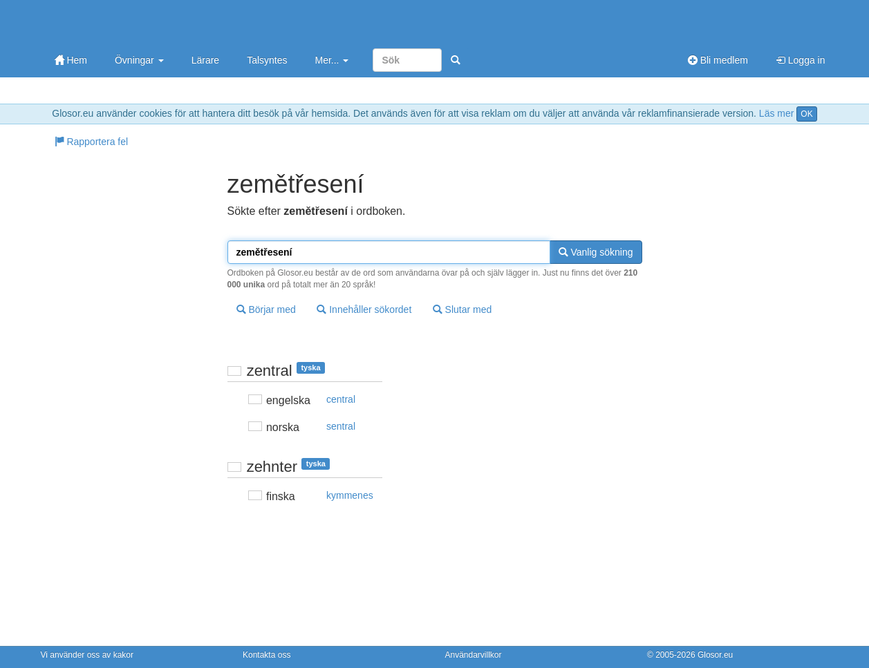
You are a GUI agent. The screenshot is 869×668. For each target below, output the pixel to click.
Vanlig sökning (596, 252)
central (340, 399)
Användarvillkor (473, 655)
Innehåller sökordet (364, 309)
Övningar (139, 60)
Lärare (205, 60)
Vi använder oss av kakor (87, 655)
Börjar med (266, 309)
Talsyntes (267, 60)
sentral (340, 426)
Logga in (800, 60)
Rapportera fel (92, 141)
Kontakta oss (266, 655)
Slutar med (462, 309)
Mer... (331, 60)
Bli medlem (718, 60)
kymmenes (349, 495)
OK (806, 114)
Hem (71, 60)
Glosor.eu (715, 655)
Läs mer (776, 113)
